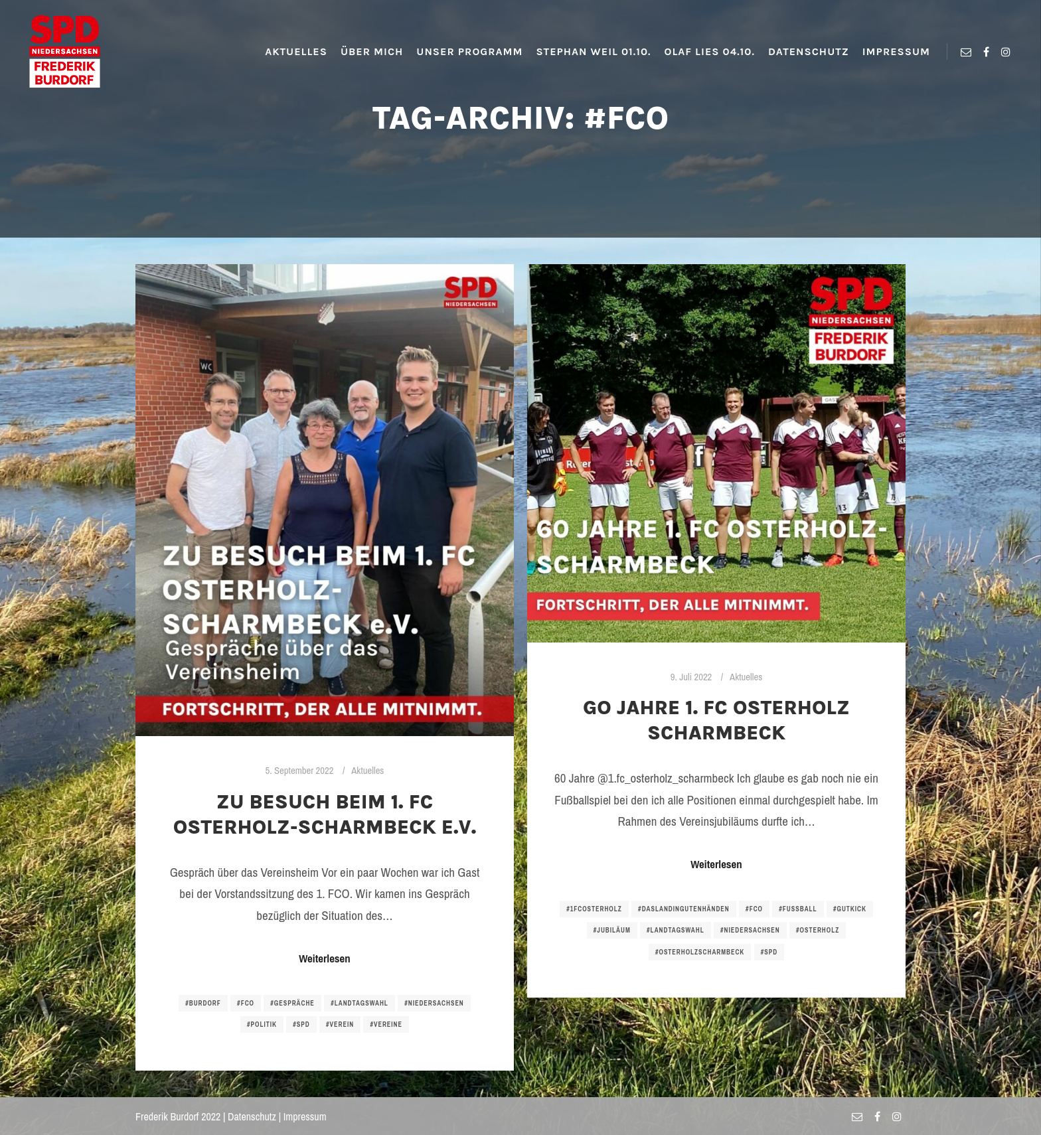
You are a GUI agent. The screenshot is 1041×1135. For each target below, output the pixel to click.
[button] (21, 20)
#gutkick (849, 909)
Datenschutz (252, 1116)
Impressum (305, 1116)
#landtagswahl (359, 1003)
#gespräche (292, 1003)
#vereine (386, 1024)
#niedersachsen (434, 1003)
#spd (301, 1024)
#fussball (798, 909)
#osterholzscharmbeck (699, 952)
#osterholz (817, 930)
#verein (340, 1024)
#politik (262, 1024)
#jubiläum (612, 930)
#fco (245, 1003)
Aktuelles (367, 770)
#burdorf (203, 1003)
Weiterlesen (324, 958)
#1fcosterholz (594, 909)
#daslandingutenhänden (684, 909)
